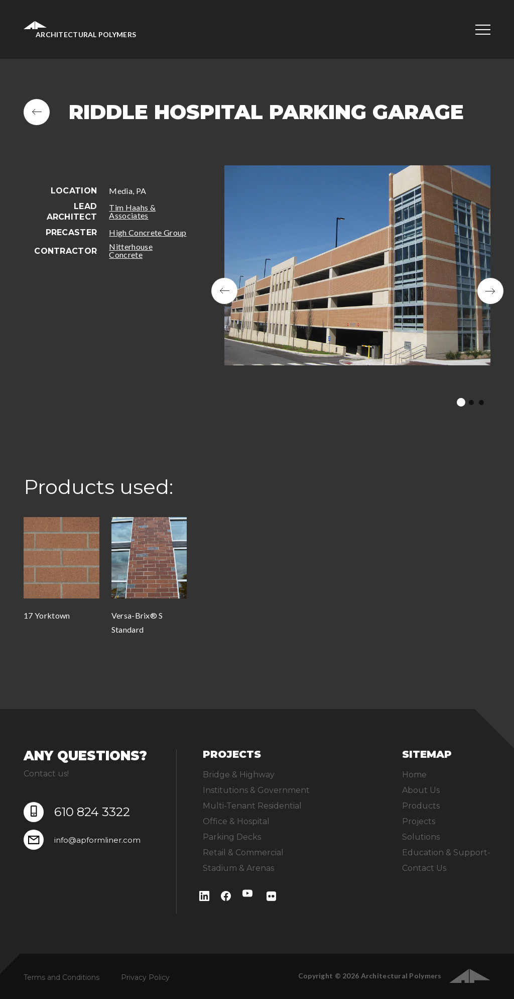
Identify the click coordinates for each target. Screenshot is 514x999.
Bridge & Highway (239, 774)
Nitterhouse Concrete (131, 250)
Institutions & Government (256, 790)
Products (421, 806)
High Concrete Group (147, 232)
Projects (418, 821)
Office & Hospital (236, 821)
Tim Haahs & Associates (132, 211)
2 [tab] (471, 402)
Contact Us (424, 868)
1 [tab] (461, 402)
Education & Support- (446, 852)
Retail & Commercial (243, 852)
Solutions (421, 837)
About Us (421, 790)
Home (414, 774)
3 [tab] (481, 402)
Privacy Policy (145, 977)
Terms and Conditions (61, 977)
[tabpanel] (357, 291)
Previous (224, 291)
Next (490, 291)
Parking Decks (232, 837)
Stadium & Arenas (238, 868)
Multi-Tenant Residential (252, 806)
